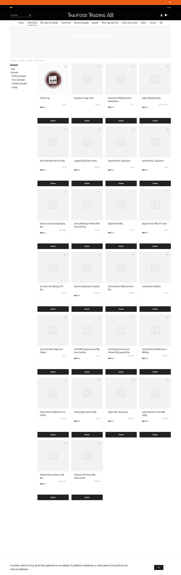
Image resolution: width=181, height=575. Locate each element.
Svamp (14, 87)
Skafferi (143, 23)
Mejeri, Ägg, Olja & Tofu (110, 23)
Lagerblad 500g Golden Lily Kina (85, 161)
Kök (161, 23)
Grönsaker (29, 60)
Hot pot (21, 23)
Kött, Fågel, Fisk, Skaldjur (49, 23)
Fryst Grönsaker (18, 80)
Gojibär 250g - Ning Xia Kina (118, 412)
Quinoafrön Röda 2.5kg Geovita (119, 161)
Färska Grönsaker (19, 76)
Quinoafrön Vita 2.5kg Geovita (153, 161)
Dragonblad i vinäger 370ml (84, 98)
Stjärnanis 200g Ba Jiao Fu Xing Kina (87, 286)
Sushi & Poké (66, 23)
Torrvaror (153, 23)
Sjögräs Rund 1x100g (115, 223)
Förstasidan (13, 60)
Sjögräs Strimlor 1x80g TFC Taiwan (154, 223)
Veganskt (95, 23)
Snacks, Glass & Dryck (130, 23)
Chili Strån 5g (44, 98)
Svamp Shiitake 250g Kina (151, 286)
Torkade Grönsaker (39, 60)
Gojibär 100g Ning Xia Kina (151, 98)
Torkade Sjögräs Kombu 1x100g (85, 412)
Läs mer (53, 121)
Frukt (13, 69)
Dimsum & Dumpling (81, 23)
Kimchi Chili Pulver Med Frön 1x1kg (52, 161)
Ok (159, 567)
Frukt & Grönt (32, 23)
